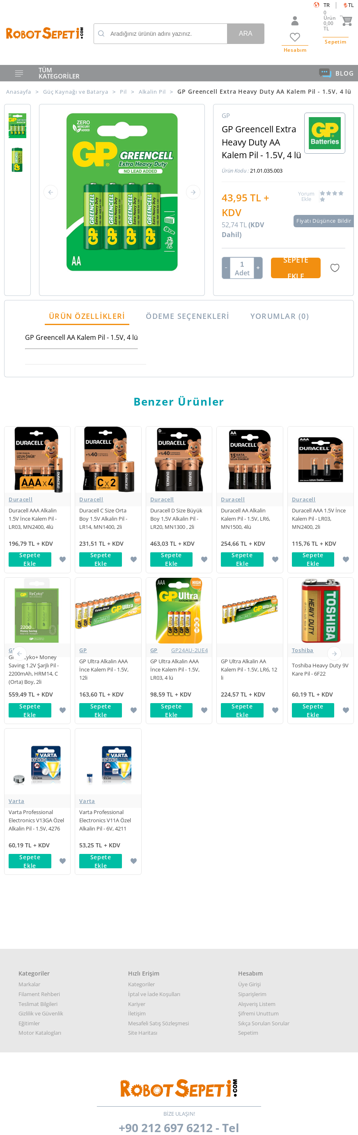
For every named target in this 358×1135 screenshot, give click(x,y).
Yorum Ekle (306, 196)
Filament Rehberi (39, 692)
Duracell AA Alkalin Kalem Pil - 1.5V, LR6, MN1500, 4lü (245, 519)
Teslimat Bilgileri (37, 702)
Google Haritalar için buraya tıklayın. (34, 984)
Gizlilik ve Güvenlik (40, 711)
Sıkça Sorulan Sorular (263, 721)
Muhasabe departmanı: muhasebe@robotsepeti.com (179, 950)
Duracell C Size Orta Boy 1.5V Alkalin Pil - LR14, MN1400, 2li (103, 519)
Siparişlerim (252, 692)
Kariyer (136, 702)
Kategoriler (141, 682)
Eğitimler (29, 721)
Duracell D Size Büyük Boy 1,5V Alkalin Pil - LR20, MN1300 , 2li (176, 519)
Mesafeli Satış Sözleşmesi (158, 721)
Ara (245, 33)
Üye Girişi (249, 682)
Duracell (20, 499)
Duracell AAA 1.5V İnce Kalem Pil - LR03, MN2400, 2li (319, 519)
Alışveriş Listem (256, 702)
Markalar (29, 682)
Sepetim (248, 730)
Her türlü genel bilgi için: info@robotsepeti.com (179, 922)
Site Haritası (142, 730)
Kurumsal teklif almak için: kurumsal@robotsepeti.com (179, 931)
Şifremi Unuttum (258, 711)
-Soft (136, 1124)
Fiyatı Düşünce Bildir (323, 220)
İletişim (137, 711)
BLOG (336, 73)
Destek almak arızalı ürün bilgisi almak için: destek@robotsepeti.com (179, 941)
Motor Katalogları (39, 730)
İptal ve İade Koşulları (154, 692)
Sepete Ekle (295, 268)
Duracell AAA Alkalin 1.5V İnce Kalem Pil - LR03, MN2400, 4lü (33, 519)
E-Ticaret (154, 1124)
